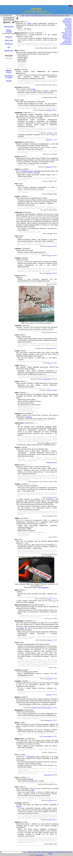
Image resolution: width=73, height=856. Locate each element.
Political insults (8, 26)
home (23, 15)
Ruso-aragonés (68, 29)
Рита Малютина (43, 587)
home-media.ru (48, 736)
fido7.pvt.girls (48, 775)
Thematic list (9, 43)
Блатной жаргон (68, 41)
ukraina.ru (49, 694)
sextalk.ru (47, 443)
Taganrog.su (48, 273)
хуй (28, 756)
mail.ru (50, 246)
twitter (50, 133)
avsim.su (49, 363)
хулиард (18, 806)
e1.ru (50, 537)
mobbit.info (49, 167)
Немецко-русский (67, 34)
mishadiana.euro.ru (51, 462)
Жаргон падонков (9, 30)
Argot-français (68, 39)
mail (8, 47)
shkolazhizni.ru (48, 379)
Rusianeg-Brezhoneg (67, 21)
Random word (8, 50)
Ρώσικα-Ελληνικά (67, 22)
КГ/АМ (37, 173)
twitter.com (49, 348)
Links (67, 15)
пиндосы (29, 417)
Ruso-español (68, 25)
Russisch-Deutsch (67, 19)
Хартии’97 (49, 139)
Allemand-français (67, 38)
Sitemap (50, 853)
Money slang (9, 40)
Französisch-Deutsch (67, 36)
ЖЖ (50, 97)
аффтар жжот (27, 171)
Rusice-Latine (68, 31)
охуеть (31, 779)
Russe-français (68, 18)
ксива (33, 89)
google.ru (49, 390)
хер (34, 756)
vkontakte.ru (48, 110)
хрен (30, 756)
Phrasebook (8, 37)
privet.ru (49, 497)
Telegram (9, 81)
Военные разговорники (66, 44)
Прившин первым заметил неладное (42, 707)
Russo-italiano (68, 24)
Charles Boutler (39, 855)
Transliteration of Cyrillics (8, 76)
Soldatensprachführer (67, 42)
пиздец (29, 23)
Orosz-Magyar (68, 28)
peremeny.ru (48, 720)
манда (22, 628)
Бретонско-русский (66, 35)
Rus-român (68, 27)
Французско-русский (66, 32)
